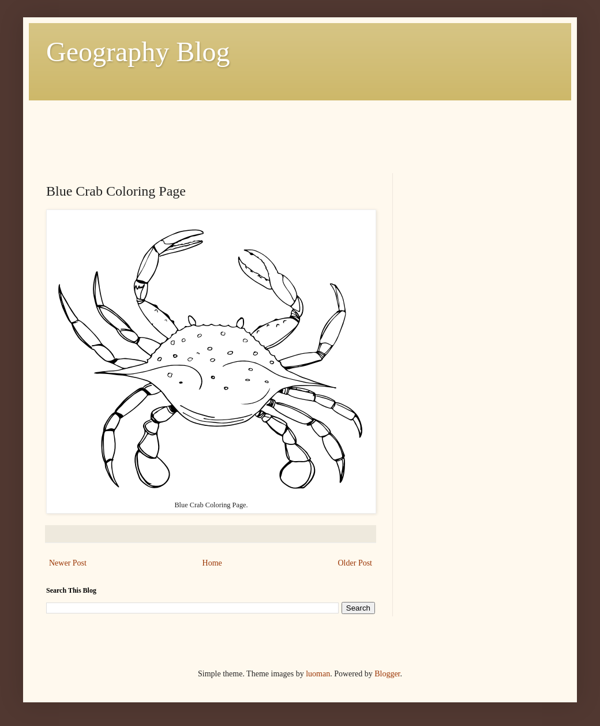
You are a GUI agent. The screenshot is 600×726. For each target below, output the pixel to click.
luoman (318, 673)
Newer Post (68, 563)
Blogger (387, 673)
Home (212, 563)
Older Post (355, 563)
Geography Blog (138, 51)
